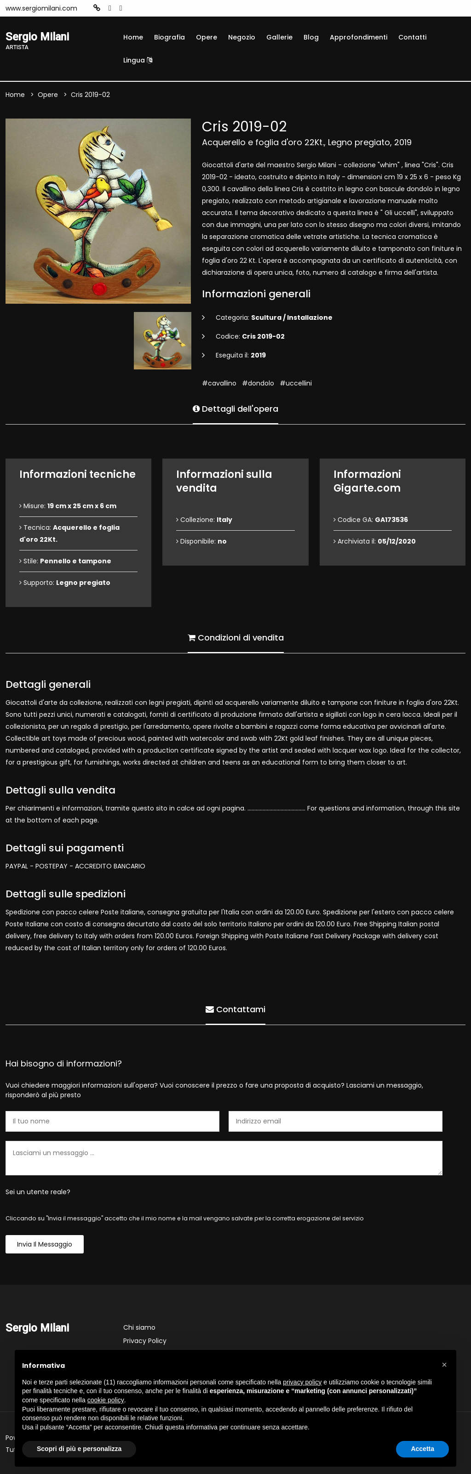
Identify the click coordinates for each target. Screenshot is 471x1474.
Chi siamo (139, 1327)
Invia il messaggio (44, 1244)
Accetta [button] (422, 1448)
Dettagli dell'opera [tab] (235, 408)
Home (133, 37)
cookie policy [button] (105, 1400)
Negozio (241, 37)
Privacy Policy (145, 1340)
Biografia (169, 37)
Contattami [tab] (235, 1009)
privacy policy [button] (302, 1382)
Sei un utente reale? (38, 1191)
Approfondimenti (358, 37)
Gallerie (279, 37)
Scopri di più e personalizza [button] (79, 1448)
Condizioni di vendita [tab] (236, 637)
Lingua (137, 60)
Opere (206, 37)
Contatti (412, 37)
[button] (444, 1364)
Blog (311, 37)
